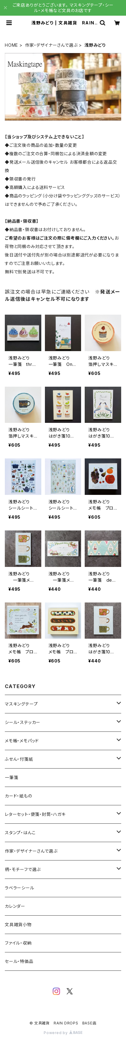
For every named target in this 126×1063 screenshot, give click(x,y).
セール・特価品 (19, 961)
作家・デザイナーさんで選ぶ (51, 45)
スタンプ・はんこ (20, 832)
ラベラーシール (19, 887)
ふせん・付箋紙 (19, 759)
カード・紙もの (18, 795)
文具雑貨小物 (18, 924)
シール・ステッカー (22, 722)
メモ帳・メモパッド (22, 740)
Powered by (63, 1032)
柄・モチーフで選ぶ (23, 869)
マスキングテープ (21, 703)
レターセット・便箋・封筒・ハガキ (35, 814)
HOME (11, 45)
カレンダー (15, 906)
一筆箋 (11, 777)
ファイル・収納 (18, 942)
